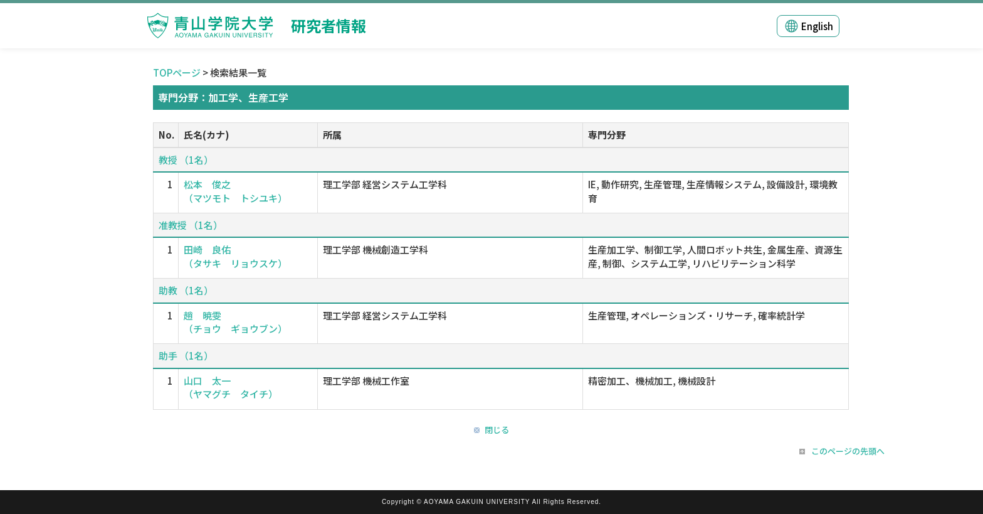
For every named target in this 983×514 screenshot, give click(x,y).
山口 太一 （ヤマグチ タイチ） (231, 387)
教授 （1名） (186, 159)
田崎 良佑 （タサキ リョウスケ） (235, 256)
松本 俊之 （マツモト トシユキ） (235, 191)
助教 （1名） (186, 290)
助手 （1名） (186, 355)
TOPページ (177, 72)
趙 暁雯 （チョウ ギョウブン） (235, 322)
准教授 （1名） (191, 225)
